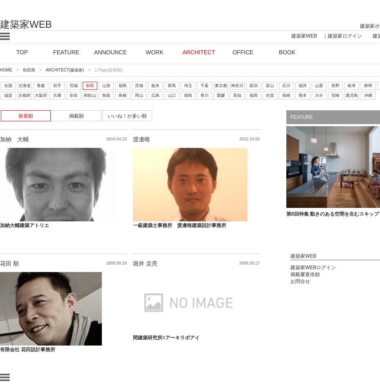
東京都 (221, 85)
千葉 (204, 85)
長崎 (286, 95)
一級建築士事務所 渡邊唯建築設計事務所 (179, 225)
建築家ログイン (345, 36)
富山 (270, 85)
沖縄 (368, 95)
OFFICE (242, 52)
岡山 (139, 95)
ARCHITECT (198, 52)
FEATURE (66, 52)
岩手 (57, 85)
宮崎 (335, 95)
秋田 (90, 85)
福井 (303, 85)
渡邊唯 (141, 139)
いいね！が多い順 (127, 116)
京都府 (24, 95)
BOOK (287, 52)
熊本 (303, 95)
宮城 (74, 85)
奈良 (74, 95)
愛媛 (221, 95)
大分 (319, 95)
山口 (172, 95)
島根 (123, 95)
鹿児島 (352, 95)
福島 (123, 85)
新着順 (25, 116)
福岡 (254, 95)
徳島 (188, 95)
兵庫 (57, 95)
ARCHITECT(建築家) (65, 70)
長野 (335, 85)
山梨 (319, 85)
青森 (41, 85)
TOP (22, 52)
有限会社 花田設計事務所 (27, 349)
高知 (237, 95)
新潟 (254, 85)
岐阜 (352, 85)
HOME (6, 70)
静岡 (368, 85)
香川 (204, 95)
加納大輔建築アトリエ (24, 225)
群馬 (172, 85)
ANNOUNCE (110, 52)
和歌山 (90, 95)
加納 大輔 (14, 139)
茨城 (139, 85)
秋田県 (29, 70)
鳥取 (106, 95)
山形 (106, 85)
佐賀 (270, 95)
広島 (155, 95)
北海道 (24, 85)
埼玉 (188, 85)
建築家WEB (26, 24)
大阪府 (41, 95)
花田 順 (9, 263)
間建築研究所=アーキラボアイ (166, 338)
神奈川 (237, 85)
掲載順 (76, 116)
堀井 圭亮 (145, 263)
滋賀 (8, 95)
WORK (155, 52)
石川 (286, 85)
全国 (8, 85)
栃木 (155, 85)
